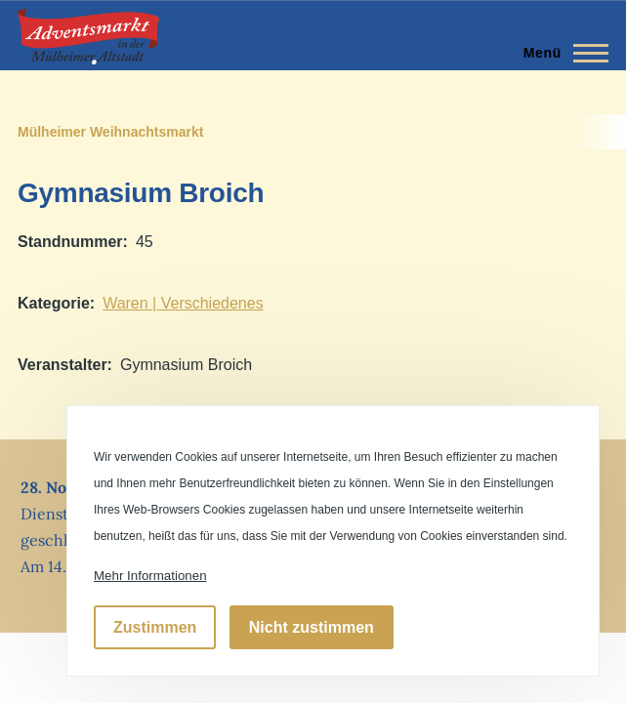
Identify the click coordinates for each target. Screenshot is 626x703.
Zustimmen (154, 627)
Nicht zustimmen (311, 627)
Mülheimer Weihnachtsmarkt (110, 132)
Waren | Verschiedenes (183, 303)
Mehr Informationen (150, 575)
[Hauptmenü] (560, 52)
